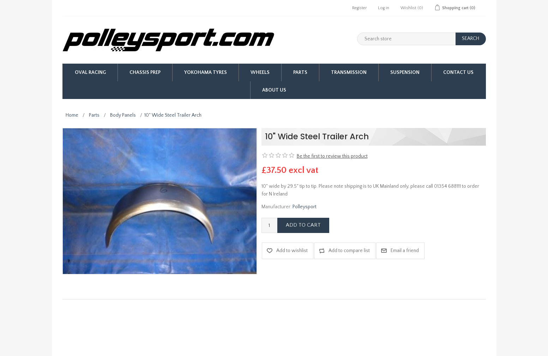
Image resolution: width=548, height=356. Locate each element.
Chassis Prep (145, 72)
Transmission (349, 72)
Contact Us (458, 72)
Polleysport (305, 207)
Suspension (405, 72)
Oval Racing (90, 72)
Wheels (260, 72)
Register (359, 8)
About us (274, 90)
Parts (300, 72)
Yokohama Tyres (205, 72)
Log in (383, 8)
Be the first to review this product (332, 156)
